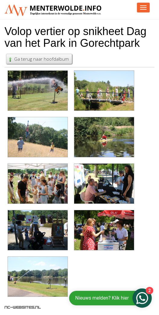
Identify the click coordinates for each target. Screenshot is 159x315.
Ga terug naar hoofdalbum (38, 59)
